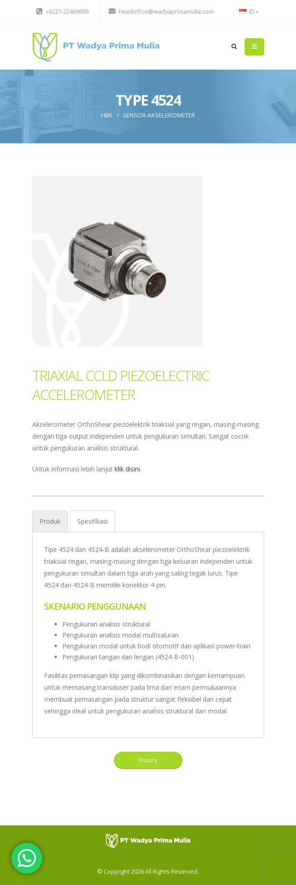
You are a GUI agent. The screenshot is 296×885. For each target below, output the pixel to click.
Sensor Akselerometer (159, 115)
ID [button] (248, 11)
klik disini (127, 469)
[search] (234, 47)
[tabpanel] (148, 630)
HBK (106, 115)
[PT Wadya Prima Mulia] (148, 840)
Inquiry (148, 760)
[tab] (50, 521)
